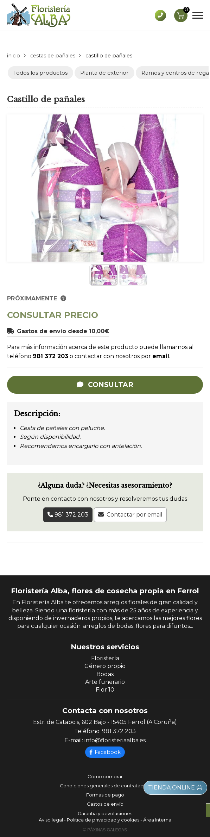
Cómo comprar (105, 776)
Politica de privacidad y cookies (103, 820)
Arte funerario (105, 682)
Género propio (105, 666)
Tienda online (175, 787)
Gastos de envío (105, 804)
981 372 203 (50, 356)
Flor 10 (105, 689)
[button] (102, 253)
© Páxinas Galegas (105, 829)
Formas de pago (105, 795)
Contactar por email (135, 514)
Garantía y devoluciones (105, 813)
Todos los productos (40, 72)
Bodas (105, 674)
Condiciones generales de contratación (105, 785)
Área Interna (157, 820)
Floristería (105, 658)
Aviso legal (51, 820)
